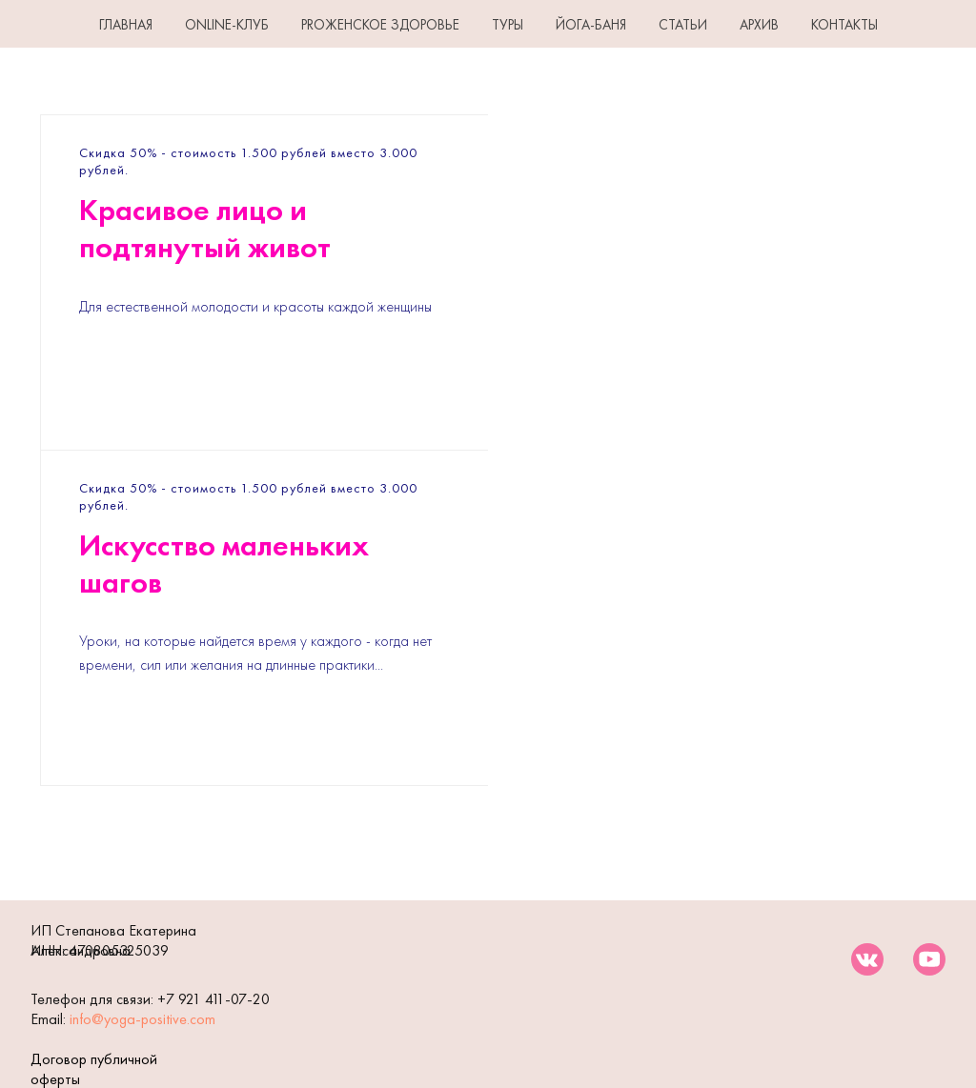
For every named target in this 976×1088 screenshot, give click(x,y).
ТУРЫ (507, 24)
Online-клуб (227, 24)
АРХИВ (759, 24)
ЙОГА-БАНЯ (591, 24)
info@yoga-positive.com (142, 1019)
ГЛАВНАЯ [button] (125, 24)
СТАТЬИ (683, 24)
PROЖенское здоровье (380, 24)
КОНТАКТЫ (844, 24)
